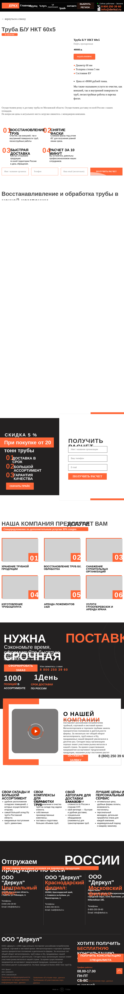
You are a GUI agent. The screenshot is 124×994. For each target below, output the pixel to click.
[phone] (87, 458)
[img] (4, 5)
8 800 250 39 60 (111, 6)
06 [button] (118, 595)
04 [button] (34, 595)
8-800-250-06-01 (52, 907)
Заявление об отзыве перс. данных (49, 977)
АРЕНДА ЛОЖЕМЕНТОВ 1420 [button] (59, 605)
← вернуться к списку (14, 18)
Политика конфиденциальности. (16, 977)
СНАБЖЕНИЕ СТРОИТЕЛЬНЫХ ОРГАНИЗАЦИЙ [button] (97, 569)
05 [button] (76, 595)
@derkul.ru (113, 9)
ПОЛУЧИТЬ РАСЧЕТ (87, 476)
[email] (87, 467)
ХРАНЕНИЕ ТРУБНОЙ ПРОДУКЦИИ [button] (15, 567)
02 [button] (77, 557)
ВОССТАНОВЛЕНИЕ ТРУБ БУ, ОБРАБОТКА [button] (62, 567)
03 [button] (119, 557)
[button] (84, 57)
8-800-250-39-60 (9, 904)
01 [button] (34, 558)
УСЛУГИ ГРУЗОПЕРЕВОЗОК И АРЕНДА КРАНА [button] (99, 607)
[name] (87, 449)
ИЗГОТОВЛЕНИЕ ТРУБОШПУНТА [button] (12, 605)
